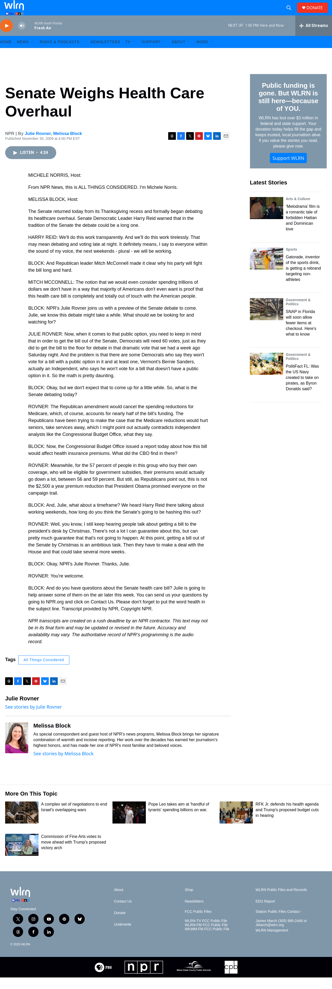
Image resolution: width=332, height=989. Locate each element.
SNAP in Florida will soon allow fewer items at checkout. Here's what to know (301, 334)
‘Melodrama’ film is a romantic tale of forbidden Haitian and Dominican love (303, 229)
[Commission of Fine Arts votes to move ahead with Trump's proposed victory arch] (22, 856)
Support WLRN (288, 170)
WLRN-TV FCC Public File (206, 932)
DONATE (318, 13)
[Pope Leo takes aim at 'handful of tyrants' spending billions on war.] (129, 824)
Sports (291, 261)
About (178, 53)
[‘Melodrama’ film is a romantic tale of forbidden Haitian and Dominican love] (266, 220)
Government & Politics (298, 313)
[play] (6, 37)
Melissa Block (67, 145)
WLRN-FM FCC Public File (206, 936)
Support (150, 53)
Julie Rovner (38, 145)
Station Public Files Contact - (278, 923)
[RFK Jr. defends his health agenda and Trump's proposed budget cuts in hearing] (236, 824)
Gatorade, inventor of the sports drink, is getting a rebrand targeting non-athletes (303, 279)
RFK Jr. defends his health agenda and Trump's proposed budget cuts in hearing (287, 821)
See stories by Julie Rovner (33, 718)
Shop (189, 901)
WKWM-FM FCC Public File (207, 941)
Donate (120, 924)
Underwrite (122, 936)
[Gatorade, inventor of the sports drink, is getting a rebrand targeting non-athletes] (266, 270)
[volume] (21, 37)
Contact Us (123, 913)
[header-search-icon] (291, 13)
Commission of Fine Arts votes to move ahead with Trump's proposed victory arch (73, 853)
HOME (6, 53)
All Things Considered (44, 671)
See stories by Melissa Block (63, 765)
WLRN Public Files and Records (281, 901)
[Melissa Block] (16, 749)
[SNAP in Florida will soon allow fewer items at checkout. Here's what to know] (266, 321)
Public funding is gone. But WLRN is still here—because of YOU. (288, 108)
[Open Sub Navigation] (33, 53)
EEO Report (265, 913)
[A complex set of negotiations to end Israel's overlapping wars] (22, 824)
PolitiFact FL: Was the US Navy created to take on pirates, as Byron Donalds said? (302, 389)
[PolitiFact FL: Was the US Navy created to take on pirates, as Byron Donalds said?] (266, 375)
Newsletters (105, 53)
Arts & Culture (298, 210)
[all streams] (313, 37)
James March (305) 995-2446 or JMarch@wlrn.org (281, 934)
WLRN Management (271, 942)
